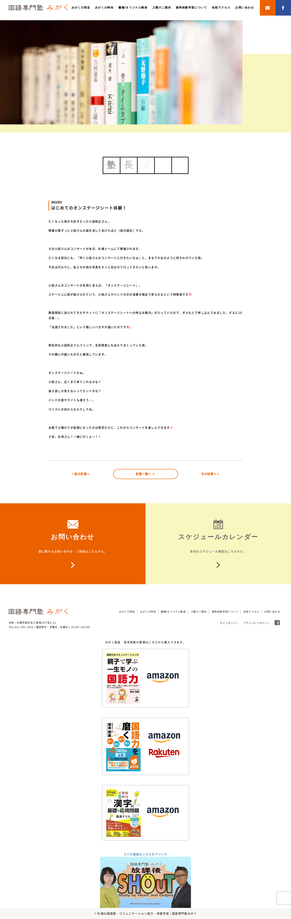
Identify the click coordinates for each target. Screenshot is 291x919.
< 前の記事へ (81, 474)
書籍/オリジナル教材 (133, 7)
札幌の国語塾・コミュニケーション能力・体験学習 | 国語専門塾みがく (147, 913)
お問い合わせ (244, 7)
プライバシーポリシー (256, 623)
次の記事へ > (210, 474)
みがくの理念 (81, 7)
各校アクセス (221, 7)
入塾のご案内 (161, 7)
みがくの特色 (104, 7)
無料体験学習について (191, 7)
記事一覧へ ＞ (145, 474)
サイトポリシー (229, 623)
